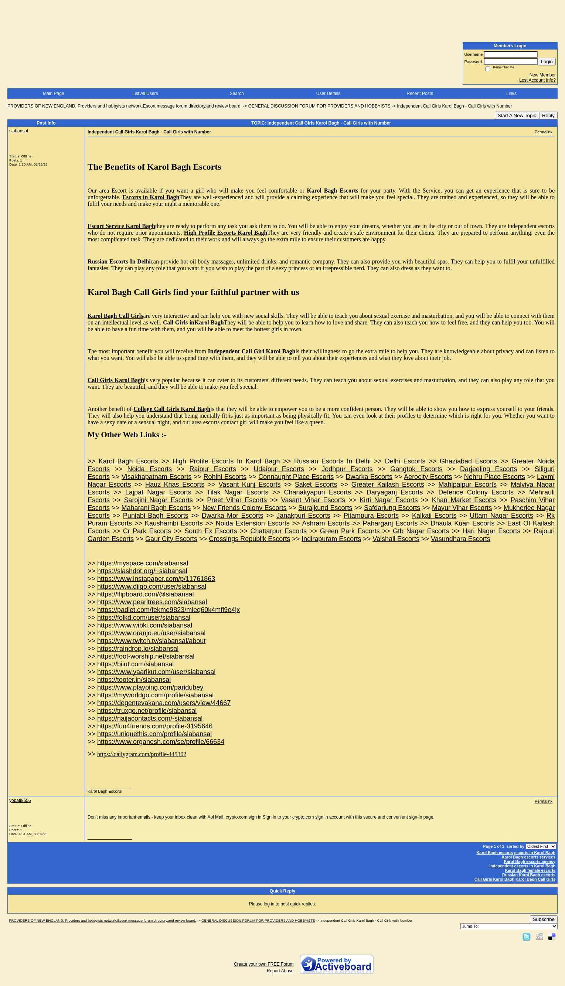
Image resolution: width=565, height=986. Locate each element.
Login (547, 61)
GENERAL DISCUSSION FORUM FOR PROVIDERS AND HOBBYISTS (319, 106)
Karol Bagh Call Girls (535, 879)
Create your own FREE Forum (263, 964)
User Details (328, 93)
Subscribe (544, 919)
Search (237, 93)
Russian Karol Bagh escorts (528, 875)
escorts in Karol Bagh (534, 852)
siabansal (18, 130)
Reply (548, 115)
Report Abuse (280, 970)
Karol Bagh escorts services (528, 857)
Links (511, 93)
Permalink (543, 132)
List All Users (145, 93)
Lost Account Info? (537, 80)
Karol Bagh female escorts (530, 870)
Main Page (53, 93)
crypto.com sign (307, 817)
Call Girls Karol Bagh (494, 879)
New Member (543, 75)
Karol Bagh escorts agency (529, 861)
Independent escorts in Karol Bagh (522, 866)
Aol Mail (215, 817)
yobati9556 (20, 800)
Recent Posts (420, 93)
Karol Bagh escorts (494, 852)
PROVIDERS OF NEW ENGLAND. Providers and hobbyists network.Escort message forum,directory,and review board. (124, 106)
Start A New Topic (517, 115)
